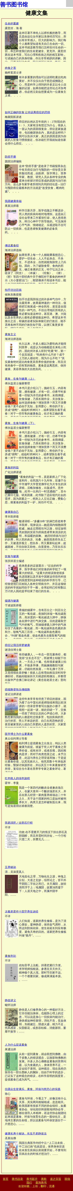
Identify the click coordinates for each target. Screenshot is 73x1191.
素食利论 (10, 955)
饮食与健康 (12, 556)
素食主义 (10, 334)
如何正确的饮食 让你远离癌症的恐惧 (27, 112)
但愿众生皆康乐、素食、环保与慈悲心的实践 (32, 1089)
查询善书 (41, 1182)
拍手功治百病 (13, 289)
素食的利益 (12, 467)
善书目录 (17, 1178)
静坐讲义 (10, 1000)
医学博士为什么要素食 (19, 733)
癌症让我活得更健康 (17, 645)
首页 (5, 1178)
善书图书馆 (14, 4)
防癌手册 (10, 156)
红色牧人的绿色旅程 (17, 778)
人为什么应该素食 (16, 1044)
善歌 (44, 1178)
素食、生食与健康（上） (20, 378)
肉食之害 (10, 67)
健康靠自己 (12, 511)
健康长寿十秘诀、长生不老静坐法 (26, 1133)
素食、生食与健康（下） (20, 423)
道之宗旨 (55, 1178)
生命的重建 (12, 23)
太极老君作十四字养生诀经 (21, 911)
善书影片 (32, 1178)
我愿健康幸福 (13, 201)
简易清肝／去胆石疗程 (19, 822)
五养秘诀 (10, 867)
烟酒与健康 (12, 600)
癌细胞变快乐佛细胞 (17, 689)
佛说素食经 (12, 245)
